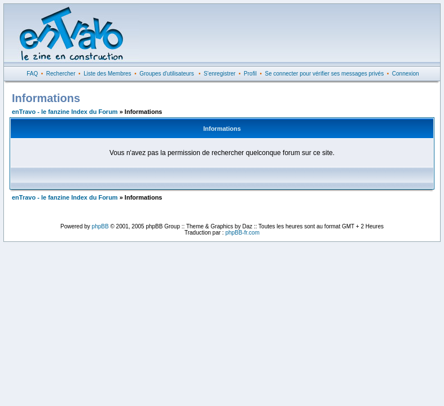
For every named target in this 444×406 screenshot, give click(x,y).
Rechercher (61, 73)
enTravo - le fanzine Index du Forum (65, 111)
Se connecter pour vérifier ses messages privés (324, 73)
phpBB (100, 226)
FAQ (32, 73)
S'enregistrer (219, 73)
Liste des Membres (107, 73)
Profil (250, 73)
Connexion (405, 73)
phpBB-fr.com (242, 233)
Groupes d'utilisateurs (166, 73)
